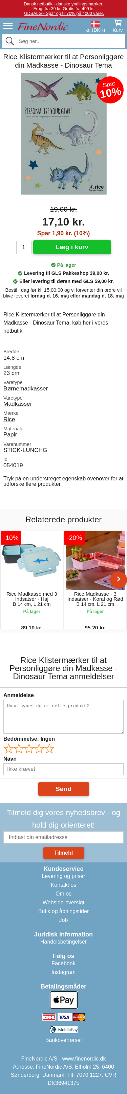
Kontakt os (64, 885)
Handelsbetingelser (63, 942)
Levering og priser (63, 876)
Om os (63, 894)
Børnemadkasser (25, 388)
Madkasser (17, 403)
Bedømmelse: (29, 739)
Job (63, 920)
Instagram (63, 972)
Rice (9, 419)
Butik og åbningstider (63, 911)
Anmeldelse (18, 695)
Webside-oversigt (63, 902)
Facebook (63, 963)
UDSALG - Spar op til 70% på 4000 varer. (64, 13)
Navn (10, 759)
